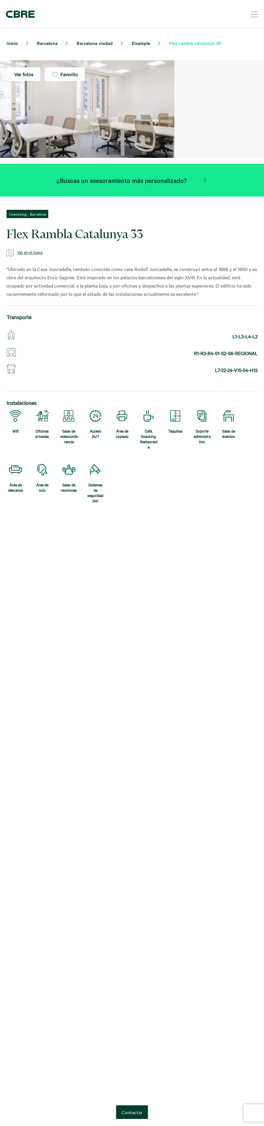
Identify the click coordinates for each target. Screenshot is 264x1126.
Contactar (132, 1112)
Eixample (141, 43)
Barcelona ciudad (95, 43)
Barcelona (47, 43)
